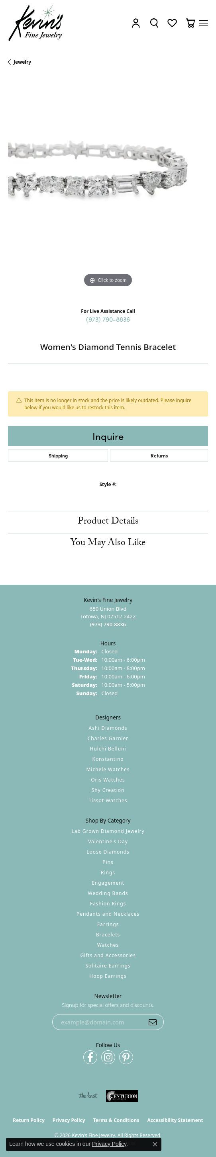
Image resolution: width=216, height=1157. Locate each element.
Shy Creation (108, 790)
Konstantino (108, 759)
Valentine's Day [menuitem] (108, 841)
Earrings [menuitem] (108, 924)
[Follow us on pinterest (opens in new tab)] (126, 1057)
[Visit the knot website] (88, 1096)
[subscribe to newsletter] (152, 1022)
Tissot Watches (107, 800)
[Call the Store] (108, 624)
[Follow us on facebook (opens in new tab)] (90, 1057)
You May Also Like (108, 544)
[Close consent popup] (155, 1144)
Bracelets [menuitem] (108, 934)
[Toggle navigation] (203, 23)
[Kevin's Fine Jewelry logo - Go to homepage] (36, 23)
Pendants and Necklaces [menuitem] (108, 914)
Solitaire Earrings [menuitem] (107, 965)
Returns (159, 455)
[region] (108, 189)
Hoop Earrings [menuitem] (107, 976)
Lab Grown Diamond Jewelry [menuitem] (107, 831)
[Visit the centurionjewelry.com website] (122, 1096)
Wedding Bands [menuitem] (108, 893)
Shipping (58, 455)
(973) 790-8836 (108, 319)
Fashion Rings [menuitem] (108, 903)
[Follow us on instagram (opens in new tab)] (108, 1057)
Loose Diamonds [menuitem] (108, 851)
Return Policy (29, 1120)
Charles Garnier (108, 738)
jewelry (22, 62)
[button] (136, 23)
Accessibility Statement (175, 1120)
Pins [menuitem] (107, 862)
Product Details (108, 522)
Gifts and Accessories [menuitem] (107, 955)
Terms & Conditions (116, 1120)
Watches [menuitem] (108, 945)
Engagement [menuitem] (108, 882)
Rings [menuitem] (108, 872)
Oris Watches (108, 779)
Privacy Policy (69, 1120)
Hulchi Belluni (108, 748)
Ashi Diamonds (107, 728)
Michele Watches (108, 769)
